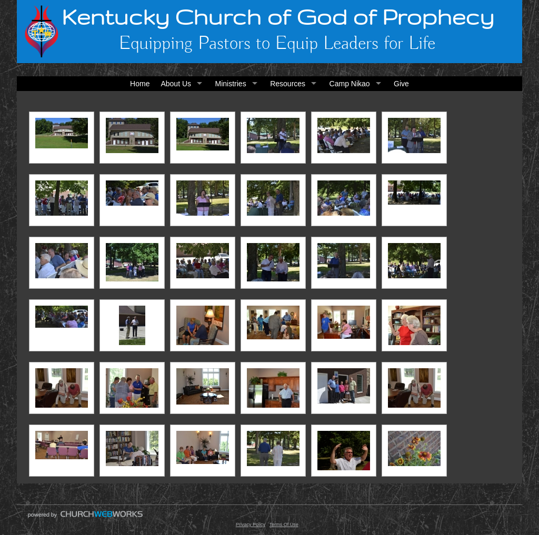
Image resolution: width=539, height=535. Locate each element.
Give (401, 83)
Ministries (230, 83)
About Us (176, 83)
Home (139, 83)
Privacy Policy (250, 524)
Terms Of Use (284, 524)
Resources (287, 83)
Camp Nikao (350, 83)
